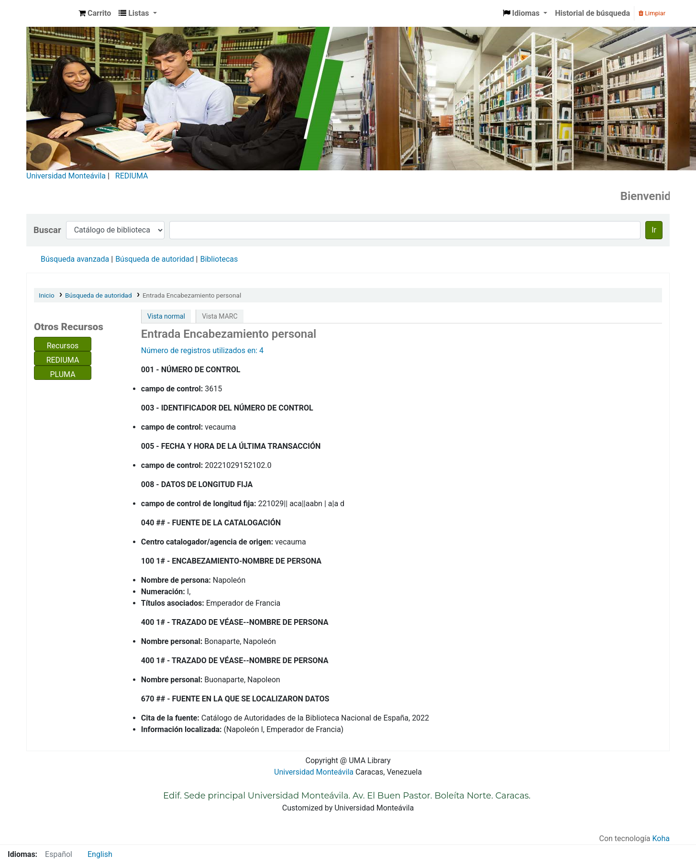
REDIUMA (131, 175)
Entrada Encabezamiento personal (192, 295)
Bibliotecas (219, 259)
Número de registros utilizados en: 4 (202, 350)
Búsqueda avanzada (75, 259)
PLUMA (62, 374)
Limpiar (652, 13)
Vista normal (166, 316)
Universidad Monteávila (66, 175)
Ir (654, 229)
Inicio (47, 295)
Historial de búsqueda (592, 13)
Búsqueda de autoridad (154, 259)
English (100, 854)
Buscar (47, 230)
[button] (95, 13)
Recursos (63, 345)
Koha (661, 838)
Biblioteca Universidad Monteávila (51, 13)
